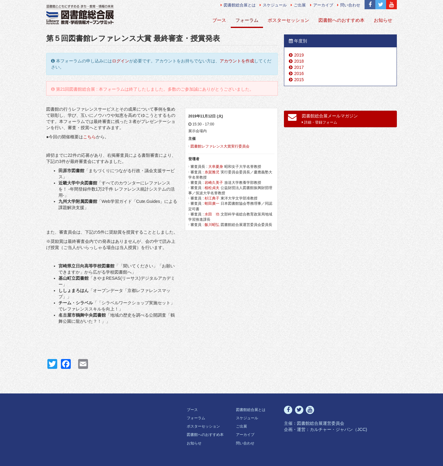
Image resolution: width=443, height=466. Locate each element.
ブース (219, 20)
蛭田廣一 (212, 203)
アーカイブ (321, 5)
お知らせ (383, 20)
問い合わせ (348, 5)
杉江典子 (212, 198)
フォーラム (246, 20)
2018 (299, 61)
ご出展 (298, 5)
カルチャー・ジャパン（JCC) (338, 429)
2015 (299, 79)
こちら (89, 136)
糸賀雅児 (212, 172)
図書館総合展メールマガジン (323, 118)
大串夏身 (215, 166)
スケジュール (273, 5)
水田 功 (212, 214)
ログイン (120, 60)
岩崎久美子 (214, 182)
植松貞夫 (212, 188)
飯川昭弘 (212, 225)
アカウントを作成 (237, 60)
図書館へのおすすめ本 (341, 20)
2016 (299, 73)
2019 (299, 55)
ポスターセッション (288, 20)
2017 (299, 67)
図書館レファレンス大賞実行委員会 (219, 146)
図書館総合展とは (238, 5)
